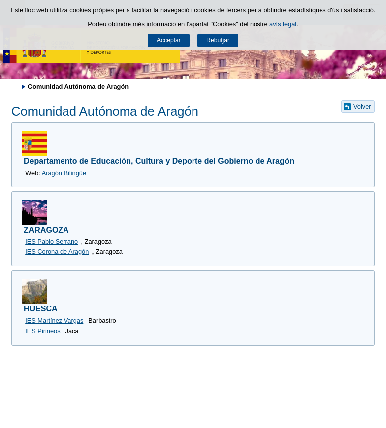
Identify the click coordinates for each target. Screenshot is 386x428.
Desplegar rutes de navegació (12, 86)
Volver (362, 106)
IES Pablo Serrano (51, 241)
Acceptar (169, 40)
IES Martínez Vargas (54, 320)
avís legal (282, 24)
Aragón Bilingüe (64, 173)
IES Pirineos (42, 331)
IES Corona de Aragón (57, 251)
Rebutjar (217, 40)
